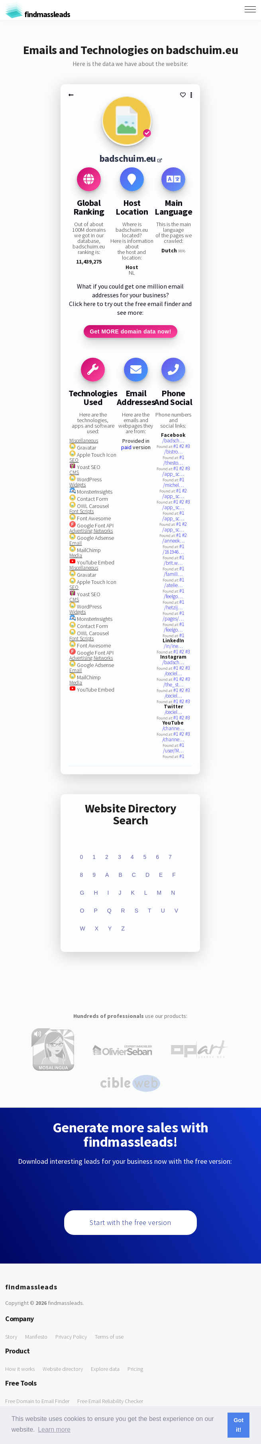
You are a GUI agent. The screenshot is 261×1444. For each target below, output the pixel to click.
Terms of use (109, 1336)
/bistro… (173, 451)
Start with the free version (130, 1222)
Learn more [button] (54, 1429)
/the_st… (173, 684)
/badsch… (173, 440)
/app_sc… (173, 474)
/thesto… (173, 462)
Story (11, 1336)
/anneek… (173, 540)
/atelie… (173, 585)
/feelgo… (173, 596)
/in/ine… (173, 646)
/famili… (173, 574)
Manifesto (36, 1336)
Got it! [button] (238, 1425)
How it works (20, 1368)
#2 (182, 446)
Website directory (63, 1368)
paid (126, 447)
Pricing (135, 1368)
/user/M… (173, 750)
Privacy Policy (71, 1336)
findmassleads (37, 14)
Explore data (105, 1368)
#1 (176, 446)
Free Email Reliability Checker (110, 1401)
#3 (187, 446)
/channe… (173, 728)
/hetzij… (173, 607)
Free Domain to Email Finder (37, 1401)
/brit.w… (173, 563)
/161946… (173, 552)
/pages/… (173, 618)
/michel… (173, 485)
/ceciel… (173, 673)
